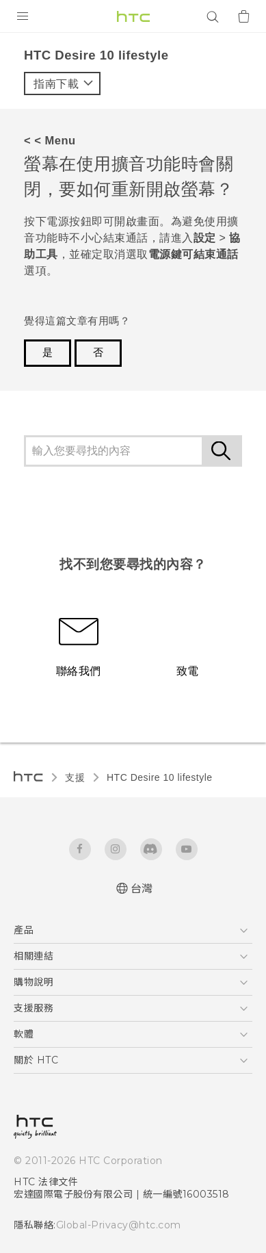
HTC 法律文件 (46, 1182)
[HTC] (133, 16)
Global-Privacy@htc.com (118, 1225)
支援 (75, 777)
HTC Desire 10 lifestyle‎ (160, 777)
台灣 (142, 888)
